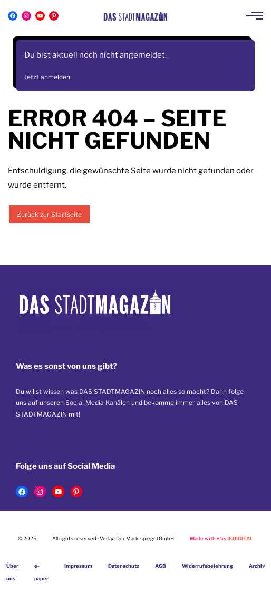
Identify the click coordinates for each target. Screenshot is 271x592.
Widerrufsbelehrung (207, 566)
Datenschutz (123, 566)
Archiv (257, 566)
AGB (160, 566)
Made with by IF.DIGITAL (222, 538)
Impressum (78, 566)
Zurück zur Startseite (49, 214)
